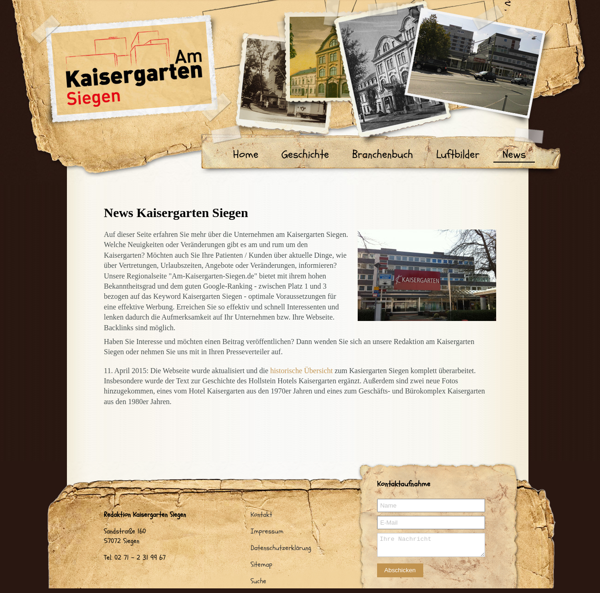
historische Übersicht (301, 371)
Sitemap (261, 564)
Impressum (267, 531)
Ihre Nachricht (431, 545)
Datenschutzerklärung (281, 548)
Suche (258, 581)
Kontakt (261, 515)
